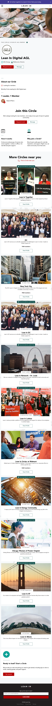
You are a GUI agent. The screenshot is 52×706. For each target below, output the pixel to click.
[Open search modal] (50, 6)
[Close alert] (50, 2)
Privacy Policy (28, 704)
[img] (26, 181)
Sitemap (34, 704)
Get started (8, 674)
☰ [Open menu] (2, 6)
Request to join (7, 67)
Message (19, 67)
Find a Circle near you (26, 161)
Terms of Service (20, 704)
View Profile (26, 204)
